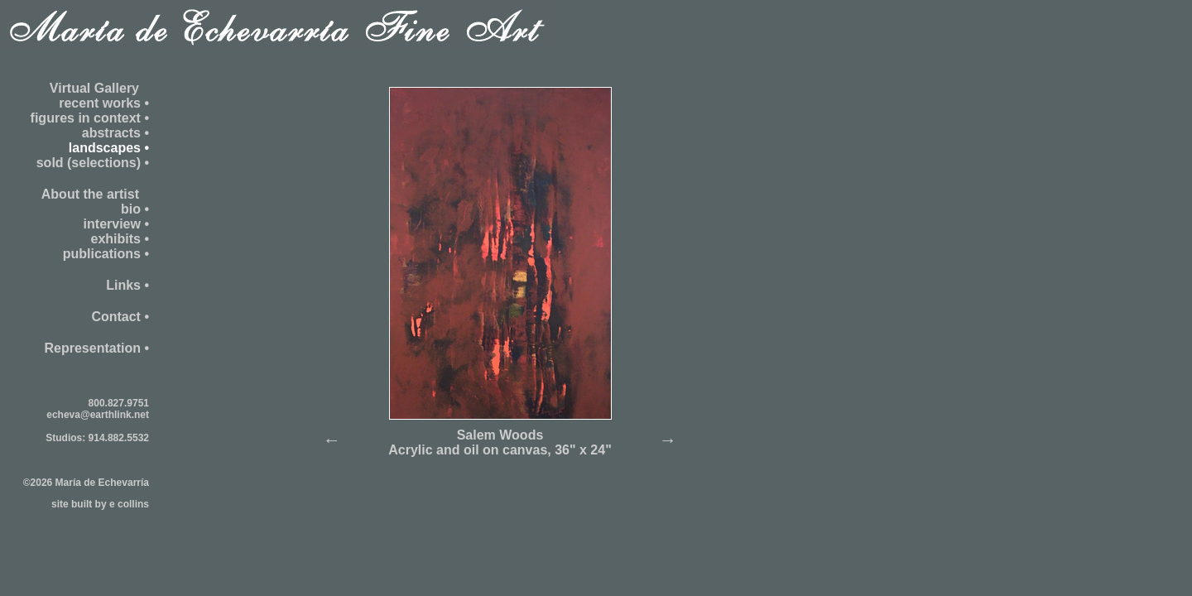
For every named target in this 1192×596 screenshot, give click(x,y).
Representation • (96, 348)
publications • (106, 254)
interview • (116, 224)
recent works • (104, 103)
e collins (129, 504)
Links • (127, 285)
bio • (135, 209)
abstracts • (115, 133)
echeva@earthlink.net (97, 415)
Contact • (120, 317)
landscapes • (109, 148)
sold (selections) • (92, 163)
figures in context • (90, 118)
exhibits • (119, 239)
